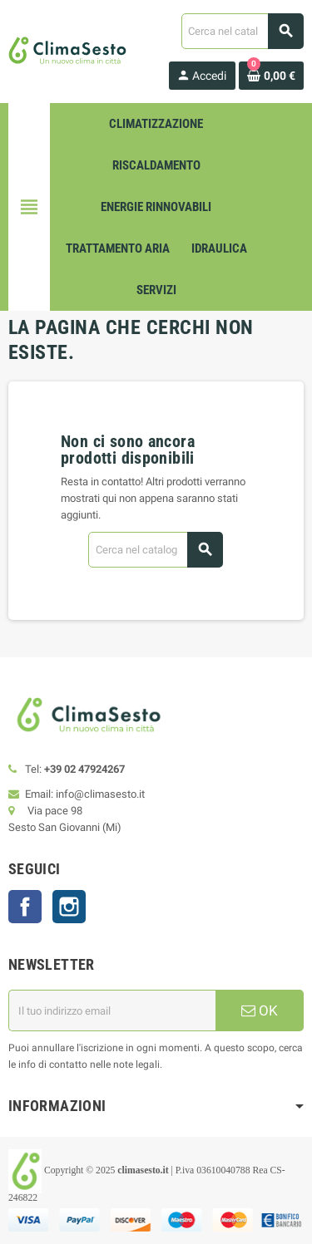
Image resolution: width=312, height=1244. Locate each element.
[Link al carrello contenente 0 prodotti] (271, 75)
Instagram (69, 906)
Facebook (25, 906)
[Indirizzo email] (111, 1010)
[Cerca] (242, 31)
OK (259, 1010)
